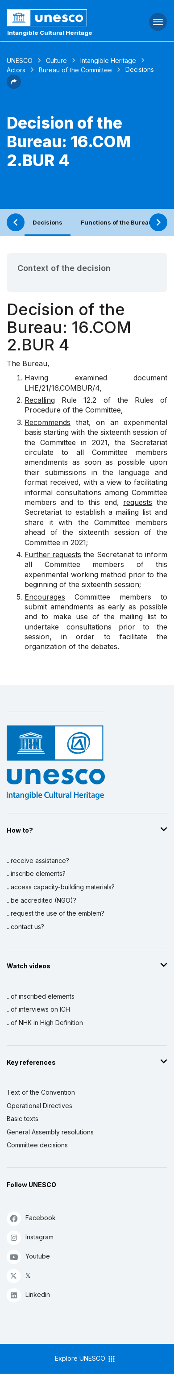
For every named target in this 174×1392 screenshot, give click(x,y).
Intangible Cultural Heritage (49, 32)
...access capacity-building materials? (61, 887)
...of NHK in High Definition (45, 1022)
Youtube (28, 1256)
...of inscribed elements (41, 996)
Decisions (47, 222)
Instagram (30, 1237)
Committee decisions (37, 1145)
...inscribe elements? (36, 873)
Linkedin (28, 1295)
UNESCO (20, 60)
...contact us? (25, 926)
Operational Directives (39, 1105)
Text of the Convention (41, 1092)
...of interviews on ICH (38, 1009)
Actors (16, 70)
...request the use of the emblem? (55, 913)
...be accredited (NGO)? (41, 900)
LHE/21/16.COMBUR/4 (62, 387)
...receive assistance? (38, 860)
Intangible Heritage (108, 60)
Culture (56, 60)
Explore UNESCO (85, 1358)
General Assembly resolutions (50, 1132)
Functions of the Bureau (117, 222)
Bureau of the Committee (75, 70)
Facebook (31, 1218)
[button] (14, 86)
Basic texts (22, 1118)
